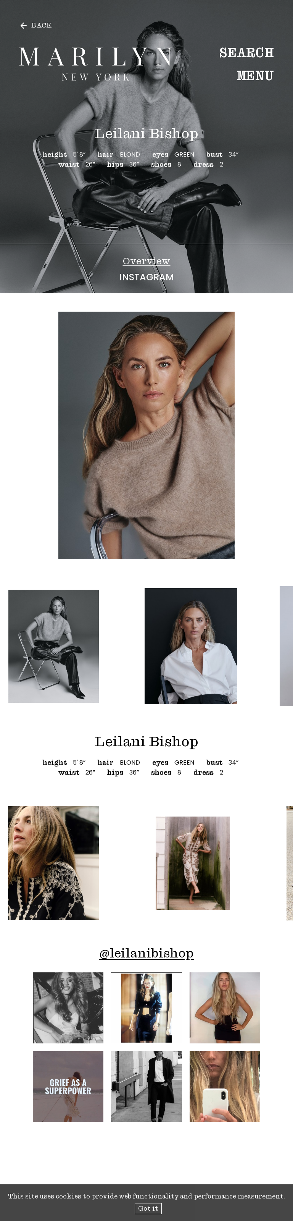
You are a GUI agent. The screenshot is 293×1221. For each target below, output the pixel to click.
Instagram (146, 277)
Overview (147, 261)
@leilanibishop (146, 953)
